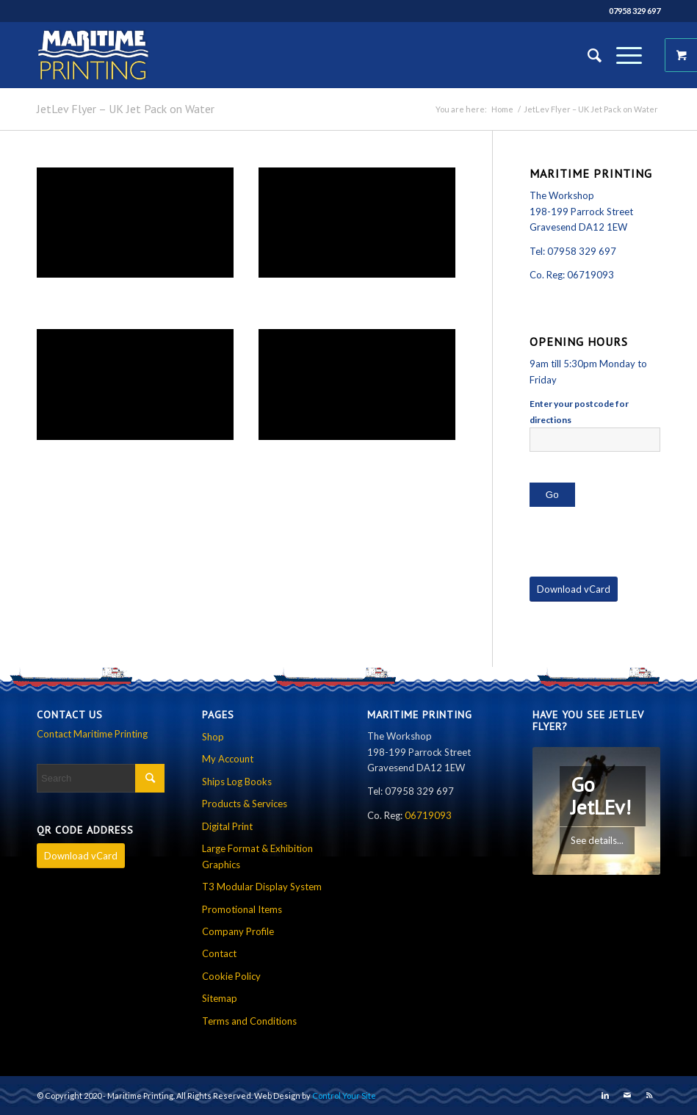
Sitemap (219, 998)
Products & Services (244, 803)
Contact (219, 953)
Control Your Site (344, 1095)
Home (502, 109)
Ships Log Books (237, 781)
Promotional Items (242, 909)
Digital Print (227, 826)
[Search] (587, 55)
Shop (213, 737)
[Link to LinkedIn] (605, 1095)
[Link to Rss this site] (649, 1095)
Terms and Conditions (249, 1021)
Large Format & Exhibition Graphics (257, 856)
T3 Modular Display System (262, 886)
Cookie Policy (231, 976)
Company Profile (238, 931)
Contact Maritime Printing (92, 734)
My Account (227, 759)
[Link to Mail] (627, 1095)
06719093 (590, 275)
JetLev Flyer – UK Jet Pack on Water (125, 108)
